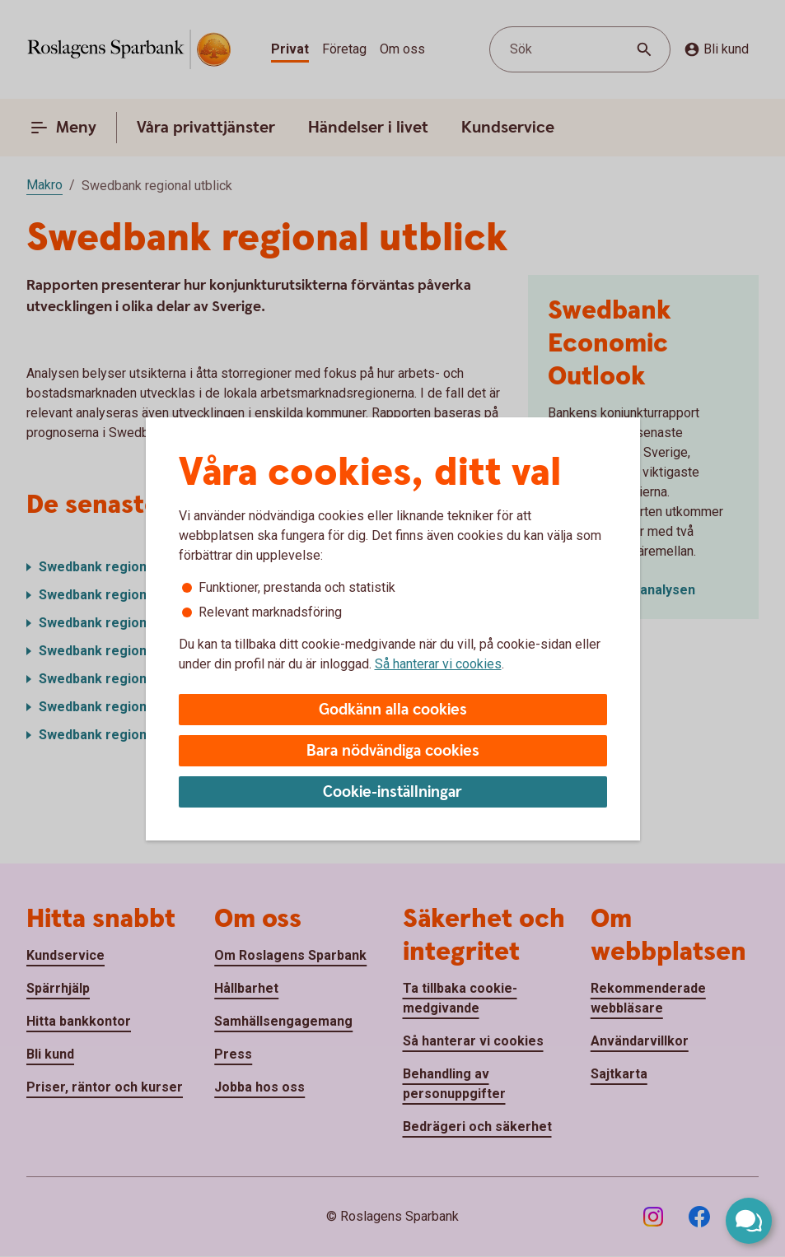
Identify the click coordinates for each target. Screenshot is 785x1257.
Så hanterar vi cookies (438, 664)
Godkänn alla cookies (393, 710)
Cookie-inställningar (392, 792)
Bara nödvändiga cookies (392, 751)
